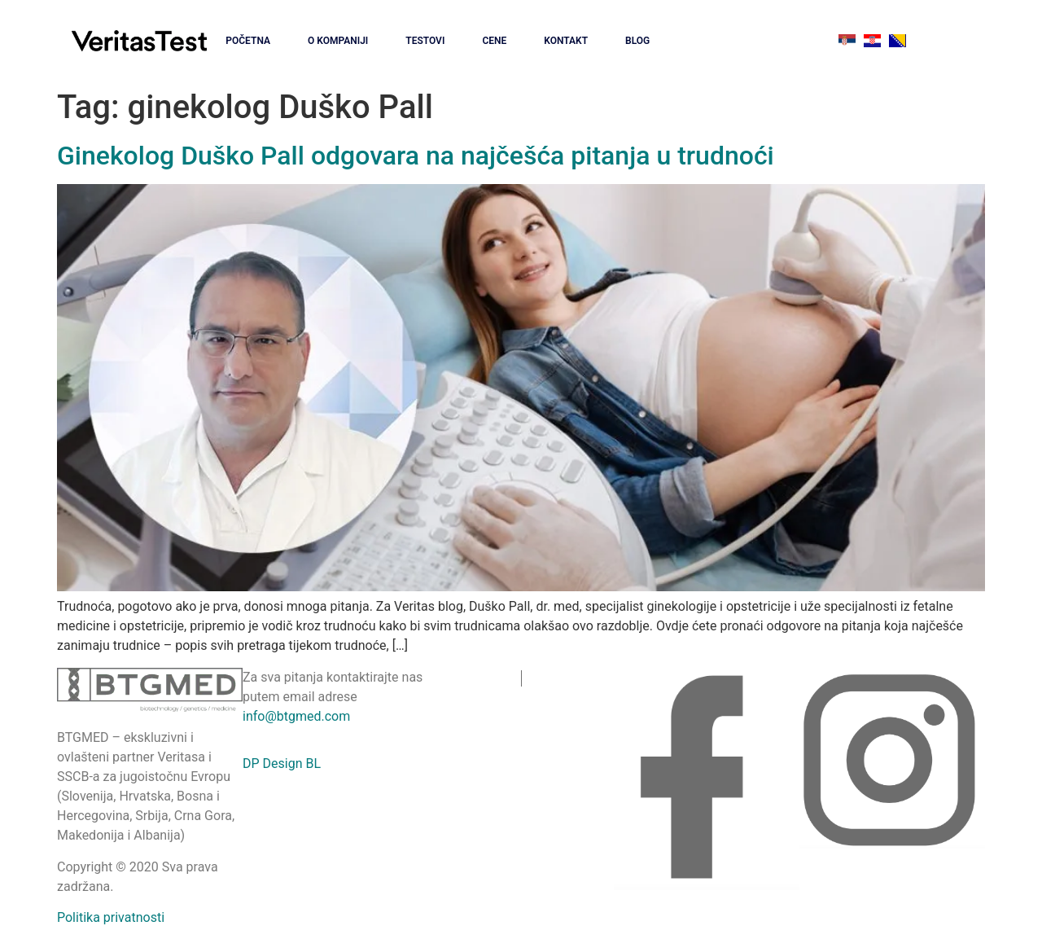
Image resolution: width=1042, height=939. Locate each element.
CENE (494, 40)
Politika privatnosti (110, 917)
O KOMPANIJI (338, 40)
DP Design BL (282, 763)
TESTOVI (424, 40)
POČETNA (247, 40)
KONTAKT (566, 40)
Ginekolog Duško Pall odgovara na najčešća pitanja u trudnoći (415, 155)
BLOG (637, 40)
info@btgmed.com (296, 716)
